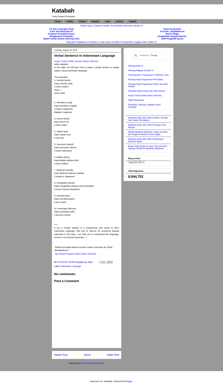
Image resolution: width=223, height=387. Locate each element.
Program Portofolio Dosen (61, 34)
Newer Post (60, 354)
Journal (119, 21)
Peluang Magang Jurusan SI (140, 70)
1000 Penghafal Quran (172, 38)
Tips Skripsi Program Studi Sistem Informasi (75, 254)
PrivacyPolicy (127, 42)
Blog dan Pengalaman (77, 42)
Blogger (128, 381)
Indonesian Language (71, 266)
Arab (107, 21)
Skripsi (82, 21)
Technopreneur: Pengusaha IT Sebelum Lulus (148, 75)
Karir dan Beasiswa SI (61, 31)
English (132, 21)
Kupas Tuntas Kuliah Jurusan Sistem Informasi (76, 61)
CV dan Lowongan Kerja (61, 29)
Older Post (113, 354)
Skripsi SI (138, 25)
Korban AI (94, 42)
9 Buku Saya (86, 25)
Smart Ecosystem (172, 29)
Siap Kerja (105, 42)
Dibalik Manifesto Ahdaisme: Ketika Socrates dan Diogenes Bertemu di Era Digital (148, 133)
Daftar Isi (152, 42)
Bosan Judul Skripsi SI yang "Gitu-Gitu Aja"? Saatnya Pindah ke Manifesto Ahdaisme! (147, 147)
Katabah (63, 10)
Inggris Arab (141, 42)
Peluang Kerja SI (135, 66)
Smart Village (172, 34)
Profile (70, 21)
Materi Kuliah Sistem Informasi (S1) (61, 38)
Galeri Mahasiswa (136, 100)
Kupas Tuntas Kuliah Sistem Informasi (145, 95)
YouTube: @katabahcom (172, 31)
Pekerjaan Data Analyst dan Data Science (146, 91)
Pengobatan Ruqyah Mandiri (172, 36)
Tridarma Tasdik (102, 25)
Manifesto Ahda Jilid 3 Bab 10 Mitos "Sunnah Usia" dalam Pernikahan (148, 119)
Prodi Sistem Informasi (121, 25)
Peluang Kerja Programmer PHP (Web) (145, 79)
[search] (150, 55)
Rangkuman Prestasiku (61, 36)
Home (58, 21)
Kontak (115, 42)
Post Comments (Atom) (93, 363)
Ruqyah (95, 21)
